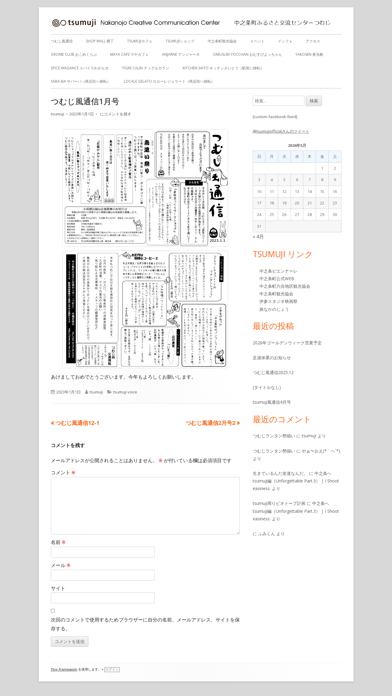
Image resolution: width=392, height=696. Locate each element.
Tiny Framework (64, 669)
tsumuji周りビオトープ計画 (279, 503)
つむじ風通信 (62, 41)
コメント (63, 472)
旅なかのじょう (274, 309)
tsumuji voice (125, 392)
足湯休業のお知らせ (272, 357)
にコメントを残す (115, 114)
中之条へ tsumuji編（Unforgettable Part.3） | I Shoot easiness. (296, 480)
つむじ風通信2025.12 (273, 372)
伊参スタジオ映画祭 (278, 301)
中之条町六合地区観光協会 (284, 286)
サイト (58, 588)
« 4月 (258, 236)
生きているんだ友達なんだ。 (280, 473)
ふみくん (266, 533)
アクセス (313, 41)
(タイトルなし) (267, 387)
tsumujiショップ (180, 41)
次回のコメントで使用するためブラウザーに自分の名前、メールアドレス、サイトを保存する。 (145, 624)
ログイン (112, 669)
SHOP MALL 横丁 (100, 41)
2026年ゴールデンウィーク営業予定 (287, 343)
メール (61, 565)
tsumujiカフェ (139, 41)
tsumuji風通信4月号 (272, 402)
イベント (257, 41)
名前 (58, 542)
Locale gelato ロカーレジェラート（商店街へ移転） (169, 81)
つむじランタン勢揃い (274, 436)
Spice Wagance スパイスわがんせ (80, 68)
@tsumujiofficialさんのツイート (281, 131)
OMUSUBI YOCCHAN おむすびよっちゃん (247, 54)
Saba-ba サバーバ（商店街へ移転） (80, 81)
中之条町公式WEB (276, 278)
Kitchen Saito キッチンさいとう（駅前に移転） (223, 68)
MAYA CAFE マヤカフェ (129, 54)
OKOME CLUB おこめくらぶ (74, 54)
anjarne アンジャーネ (181, 54)
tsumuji (57, 114)
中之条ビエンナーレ (278, 271)
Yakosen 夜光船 (309, 54)
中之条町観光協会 (222, 41)
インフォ (285, 41)
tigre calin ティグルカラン (145, 68)
